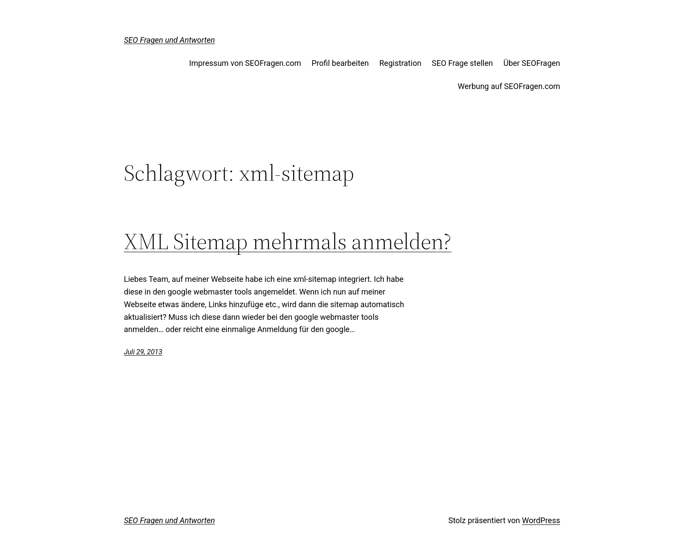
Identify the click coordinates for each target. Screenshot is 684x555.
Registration (400, 63)
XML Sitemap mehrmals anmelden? (287, 241)
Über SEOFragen (531, 63)
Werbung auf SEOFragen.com (509, 86)
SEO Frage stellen (462, 63)
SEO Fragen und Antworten (169, 40)
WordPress (541, 520)
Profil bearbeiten (340, 63)
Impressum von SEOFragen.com (245, 63)
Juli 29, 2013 (143, 352)
